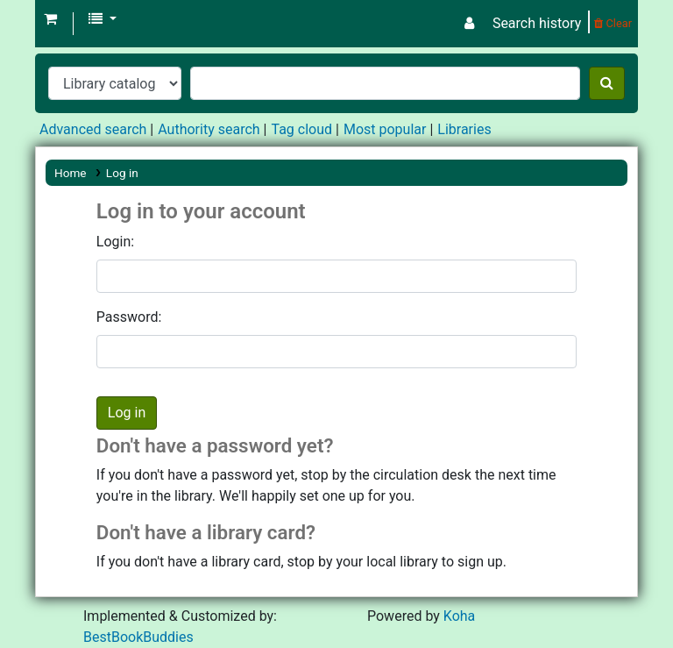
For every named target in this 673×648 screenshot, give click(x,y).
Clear (613, 23)
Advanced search (92, 129)
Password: (129, 317)
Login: (115, 241)
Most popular (385, 129)
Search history (536, 23)
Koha (459, 616)
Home (70, 173)
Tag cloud (301, 129)
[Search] (607, 83)
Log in (122, 173)
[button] (50, 19)
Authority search (208, 129)
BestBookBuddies (138, 637)
